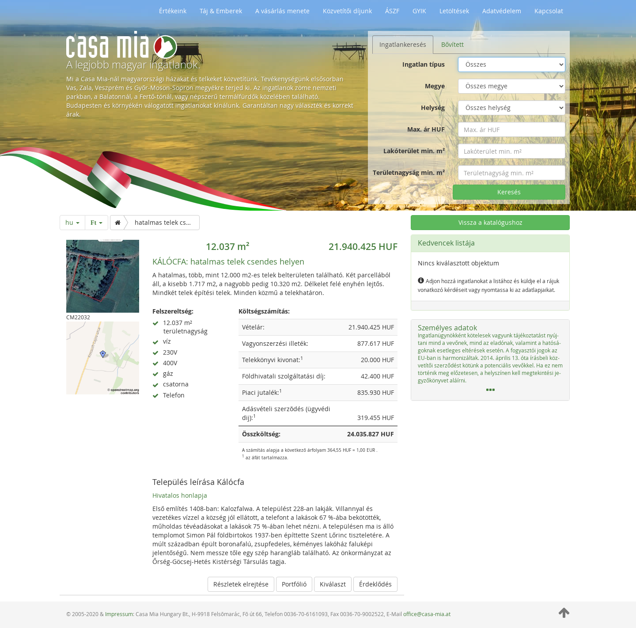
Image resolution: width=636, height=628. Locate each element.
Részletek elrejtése (241, 584)
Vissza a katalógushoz (490, 222)
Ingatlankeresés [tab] (402, 44)
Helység (433, 107)
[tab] (490, 360)
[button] (490, 360)
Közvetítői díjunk (347, 11)
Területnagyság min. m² (409, 172)
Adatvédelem (501, 11)
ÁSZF (392, 11)
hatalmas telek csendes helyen (228, 261)
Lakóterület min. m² (414, 151)
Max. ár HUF (426, 129)
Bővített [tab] (452, 44)
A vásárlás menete (282, 11)
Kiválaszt (333, 584)
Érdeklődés (375, 584)
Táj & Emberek (221, 11)
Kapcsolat (548, 11)
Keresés (509, 192)
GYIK (419, 11)
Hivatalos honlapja (179, 495)
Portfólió (294, 584)
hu (72, 222)
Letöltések (454, 11)
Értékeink (172, 11)
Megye (435, 86)
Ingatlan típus (423, 64)
